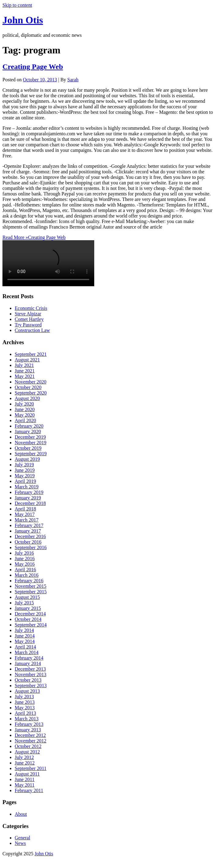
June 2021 (25, 370)
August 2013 (27, 691)
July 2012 (24, 757)
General (22, 837)
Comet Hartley (29, 319)
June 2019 (25, 470)
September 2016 (31, 547)
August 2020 (27, 398)
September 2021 (31, 354)
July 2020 (24, 403)
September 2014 (31, 624)
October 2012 (28, 746)
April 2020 (25, 420)
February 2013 (29, 724)
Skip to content (17, 5)
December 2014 (30, 613)
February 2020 (29, 426)
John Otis (22, 19)
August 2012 (27, 751)
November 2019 (31, 442)
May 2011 (25, 785)
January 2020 (28, 431)
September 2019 (31, 453)
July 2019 (24, 464)
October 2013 (28, 680)
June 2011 (25, 779)
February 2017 (29, 525)
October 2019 (28, 448)
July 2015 (24, 602)
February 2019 (29, 492)
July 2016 (24, 553)
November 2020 (31, 381)
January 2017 (28, 531)
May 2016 (25, 564)
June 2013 (25, 702)
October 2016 (28, 542)
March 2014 (27, 652)
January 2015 (28, 608)
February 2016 (29, 580)
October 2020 (28, 387)
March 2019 (27, 486)
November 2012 (31, 740)
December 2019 (30, 437)
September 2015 (31, 591)
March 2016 (27, 575)
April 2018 (25, 508)
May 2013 (25, 707)
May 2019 (25, 475)
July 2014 (24, 630)
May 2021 (25, 376)
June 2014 (25, 635)
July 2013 (24, 696)
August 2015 (27, 597)
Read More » (33, 237)
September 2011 (31, 768)
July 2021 (24, 365)
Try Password (28, 324)
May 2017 (25, 514)
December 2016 (30, 536)
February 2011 (29, 790)
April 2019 (25, 481)
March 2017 (27, 519)
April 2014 (25, 646)
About (21, 814)
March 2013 (27, 718)
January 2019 (28, 497)
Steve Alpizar (28, 313)
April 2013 (25, 713)
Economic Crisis (31, 308)
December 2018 (30, 503)
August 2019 (27, 459)
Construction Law (32, 330)
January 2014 (28, 663)
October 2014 (28, 619)
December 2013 (30, 669)
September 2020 (31, 392)
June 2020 (25, 409)
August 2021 (27, 359)
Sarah (72, 79)
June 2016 (25, 558)
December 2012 (30, 735)
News (20, 843)
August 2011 (27, 773)
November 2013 (31, 674)
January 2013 (28, 729)
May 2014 (25, 641)
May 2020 (25, 415)
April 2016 (25, 569)
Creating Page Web (32, 67)
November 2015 (31, 586)
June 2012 (25, 762)
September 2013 (31, 685)
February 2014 (29, 658)
